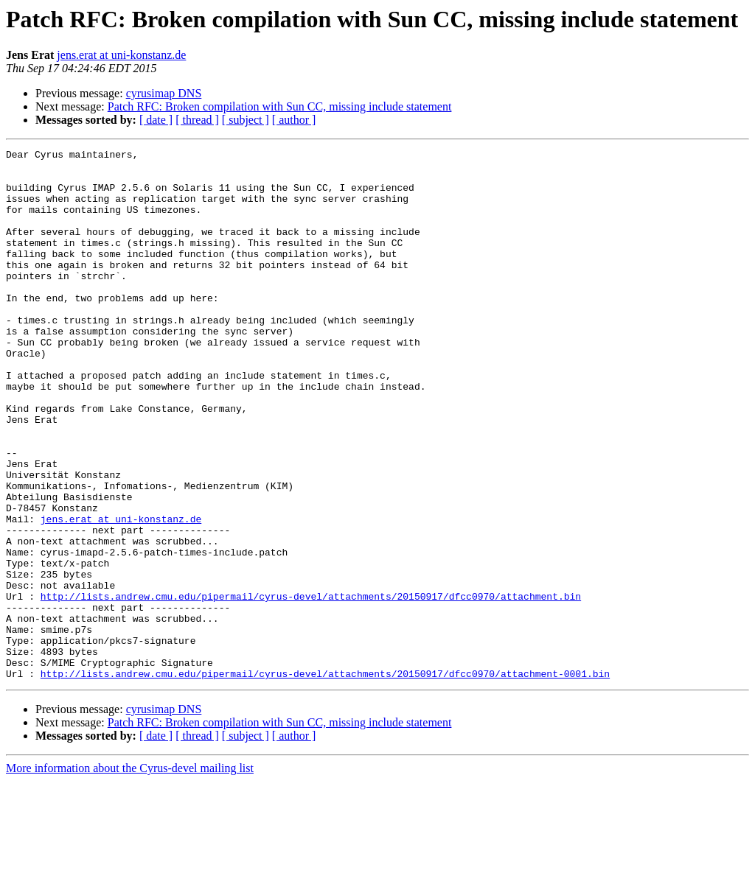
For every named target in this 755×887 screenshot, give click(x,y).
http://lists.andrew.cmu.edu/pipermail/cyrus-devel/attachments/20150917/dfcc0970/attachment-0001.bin (325, 779)
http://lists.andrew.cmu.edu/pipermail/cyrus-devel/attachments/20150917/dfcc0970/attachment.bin (311, 686)
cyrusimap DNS (164, 93)
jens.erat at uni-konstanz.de (121, 55)
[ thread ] (197, 119)
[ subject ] (245, 119)
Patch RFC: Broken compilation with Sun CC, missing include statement (280, 106)
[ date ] (156, 119)
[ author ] (294, 119)
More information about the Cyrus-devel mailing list (130, 874)
